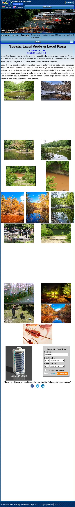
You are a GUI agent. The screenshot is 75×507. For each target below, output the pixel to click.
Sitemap (57, 504)
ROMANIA (58, 7)
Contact (36, 504)
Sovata (24, 35)
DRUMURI (5, 35)
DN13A (15, 35)
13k (18, 4)
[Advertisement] (37, 120)
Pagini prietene (47, 504)
